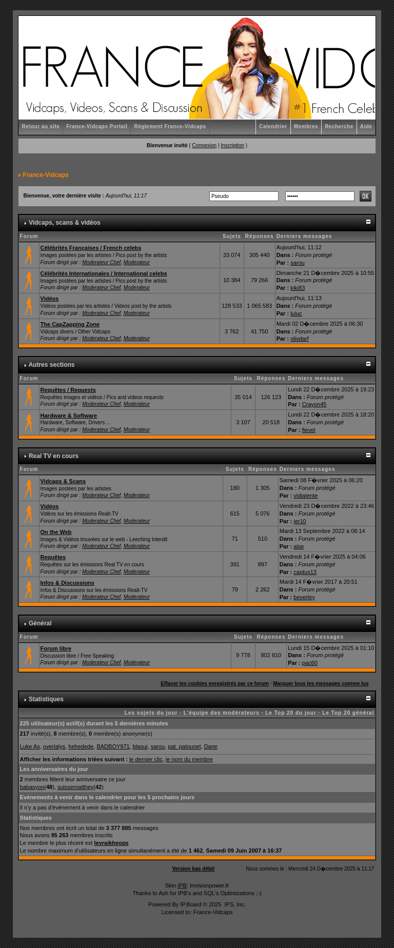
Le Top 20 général (348, 713)
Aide (366, 126)
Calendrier (273, 126)
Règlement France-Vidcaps (170, 126)
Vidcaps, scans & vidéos (65, 222)
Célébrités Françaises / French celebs (91, 248)
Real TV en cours (53, 456)
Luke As (30, 746)
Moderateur (137, 262)
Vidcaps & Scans (63, 481)
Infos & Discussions (67, 583)
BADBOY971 (112, 746)
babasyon (32, 787)
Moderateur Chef (101, 262)
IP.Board (190, 904)
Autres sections (51, 364)
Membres (306, 126)
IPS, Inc (234, 904)
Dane (211, 746)
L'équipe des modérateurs (222, 713)
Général (40, 623)
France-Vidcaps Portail (96, 126)
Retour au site (41, 126)
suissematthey (75, 787)
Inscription (232, 145)
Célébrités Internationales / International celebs (104, 273)
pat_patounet (184, 746)
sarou (297, 263)
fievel (309, 430)
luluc (296, 313)
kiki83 (297, 288)
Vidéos (50, 298)
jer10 (299, 521)
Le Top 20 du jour (291, 713)
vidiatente (305, 495)
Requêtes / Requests (68, 390)
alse (298, 546)
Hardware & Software (69, 415)
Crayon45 (314, 404)
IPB (182, 885)
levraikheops (111, 843)
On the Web (56, 532)
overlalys (54, 746)
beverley (304, 597)
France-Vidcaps (46, 175)
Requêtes (53, 557)
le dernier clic (146, 759)
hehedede (80, 746)
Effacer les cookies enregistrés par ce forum (215, 683)
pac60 (310, 663)
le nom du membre (189, 759)
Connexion (204, 145)
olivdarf (299, 338)
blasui (140, 746)
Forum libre (56, 648)
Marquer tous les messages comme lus (320, 683)
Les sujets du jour (151, 713)
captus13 (305, 572)
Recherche (339, 126)
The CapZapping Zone (70, 324)
